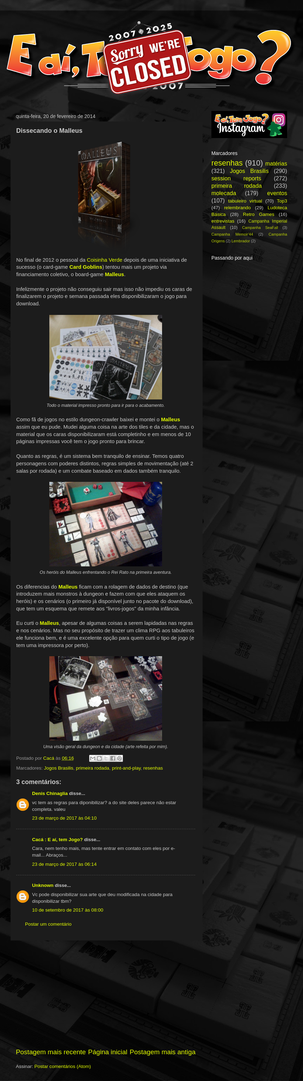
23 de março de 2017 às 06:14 (64, 864)
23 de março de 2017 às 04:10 (64, 818)
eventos (277, 193)
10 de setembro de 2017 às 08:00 (67, 910)
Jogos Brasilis (58, 768)
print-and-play (126, 768)
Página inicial (107, 1052)
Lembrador (240, 241)
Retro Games (258, 214)
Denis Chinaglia (50, 793)
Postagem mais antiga (163, 1052)
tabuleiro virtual (245, 201)
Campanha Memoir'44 (232, 234)
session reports (236, 178)
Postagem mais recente (51, 1052)
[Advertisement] (106, 994)
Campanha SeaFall (260, 227)
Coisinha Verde (105, 260)
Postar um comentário (48, 924)
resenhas (153, 768)
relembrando (237, 207)
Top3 (282, 201)
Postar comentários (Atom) (63, 1066)
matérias (276, 163)
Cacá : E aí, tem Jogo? (57, 839)
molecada (223, 193)
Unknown (43, 885)
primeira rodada (93, 768)
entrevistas (222, 221)
